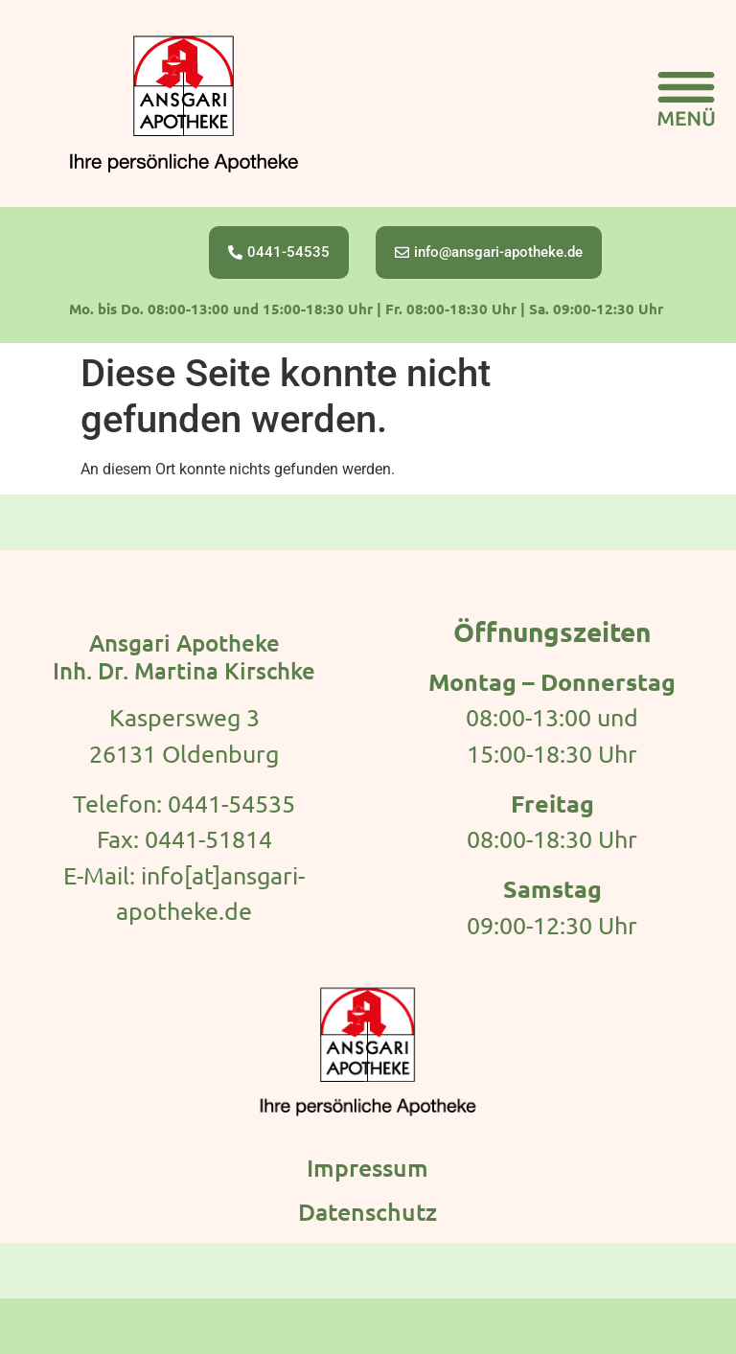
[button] (685, 103)
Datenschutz (367, 1211)
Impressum (367, 1167)
